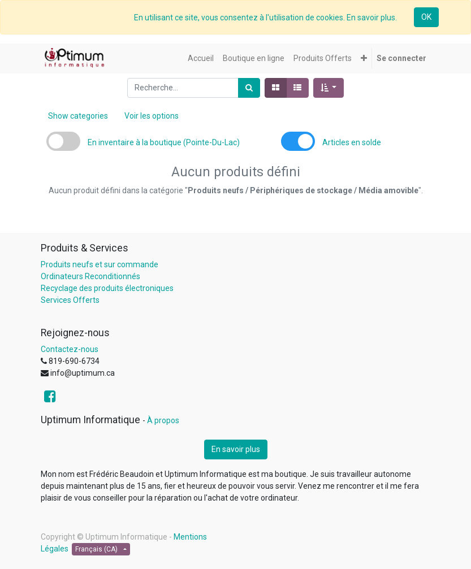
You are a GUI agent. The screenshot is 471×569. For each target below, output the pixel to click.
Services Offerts (70, 300)
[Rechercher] (249, 88)
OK (426, 16)
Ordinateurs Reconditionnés (90, 276)
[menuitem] (200, 58)
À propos (163, 420)
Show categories (78, 115)
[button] (363, 58)
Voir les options (151, 115)
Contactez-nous (69, 349)
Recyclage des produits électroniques (107, 288)
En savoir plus (235, 449)
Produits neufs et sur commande (99, 264)
